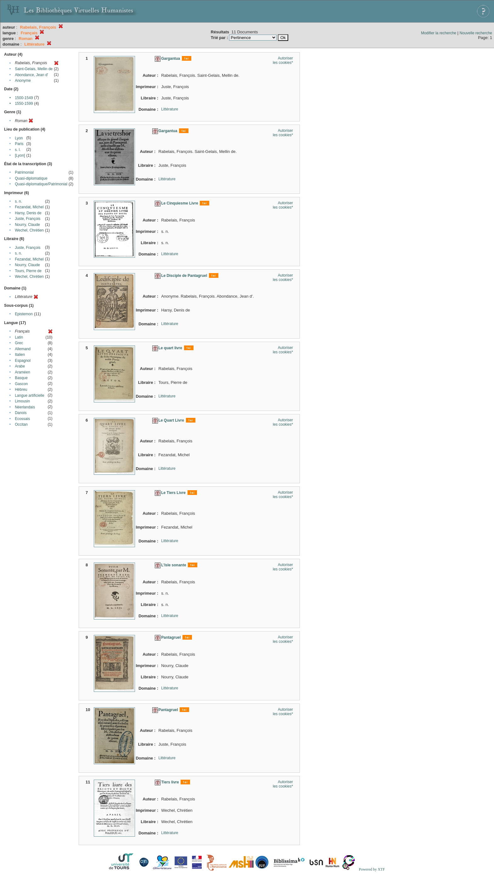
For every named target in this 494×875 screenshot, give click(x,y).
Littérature (169, 109)
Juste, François (27, 218)
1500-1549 (24, 98)
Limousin (22, 401)
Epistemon (24, 314)
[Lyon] (20, 155)
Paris (19, 144)
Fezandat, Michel (29, 207)
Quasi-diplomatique (31, 178)
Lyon (19, 138)
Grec (19, 343)
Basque (21, 378)
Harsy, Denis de (28, 213)
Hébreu (21, 389)
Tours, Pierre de (28, 271)
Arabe (20, 366)
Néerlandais (25, 407)
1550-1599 (24, 103)
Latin (19, 337)
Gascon (21, 384)
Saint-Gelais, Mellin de (34, 69)
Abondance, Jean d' (31, 75)
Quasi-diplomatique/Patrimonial (41, 184)
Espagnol (23, 360)
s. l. (18, 150)
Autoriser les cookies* (283, 60)
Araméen (22, 372)
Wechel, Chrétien (29, 230)
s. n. (18, 201)
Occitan (21, 424)
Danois (20, 413)
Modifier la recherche (438, 33)
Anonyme (23, 80)
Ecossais (22, 419)
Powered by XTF (372, 869)
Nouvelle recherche (476, 33)
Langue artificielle (29, 395)
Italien (20, 354)
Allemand (23, 349)
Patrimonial (24, 172)
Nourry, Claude (27, 224)
